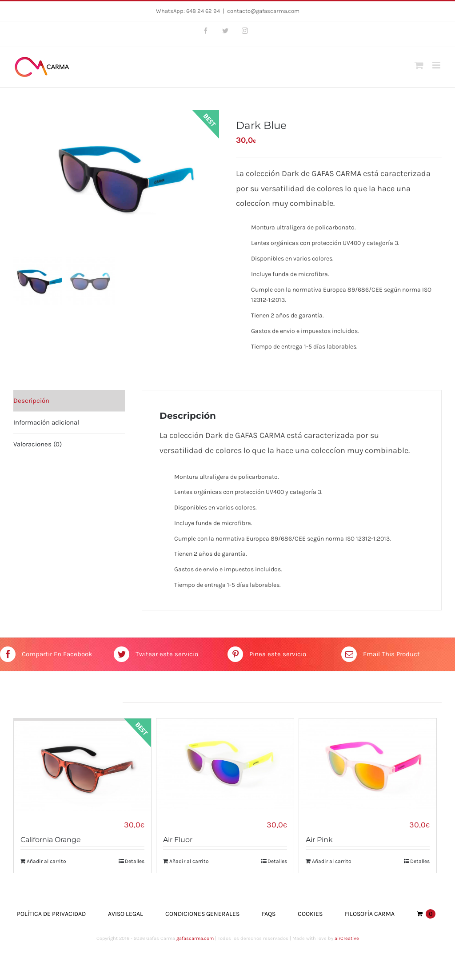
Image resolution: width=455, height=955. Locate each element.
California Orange (50, 839)
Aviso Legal (125, 914)
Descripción (31, 401)
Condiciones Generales (202, 914)
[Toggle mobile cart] (419, 65)
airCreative (347, 938)
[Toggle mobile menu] (437, 65)
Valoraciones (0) (37, 444)
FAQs (268, 914)
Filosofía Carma (370, 914)
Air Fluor (177, 839)
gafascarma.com (195, 938)
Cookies (310, 914)
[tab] (69, 401)
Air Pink (319, 839)
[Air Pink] (367, 763)
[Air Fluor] (225, 763)
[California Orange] (82, 763)
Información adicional (46, 422)
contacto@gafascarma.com (263, 11)
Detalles (134, 861)
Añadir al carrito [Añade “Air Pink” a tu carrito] (331, 861)
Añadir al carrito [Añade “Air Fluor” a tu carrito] (189, 861)
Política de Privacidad (51, 914)
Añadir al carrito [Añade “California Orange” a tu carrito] (46, 861)
